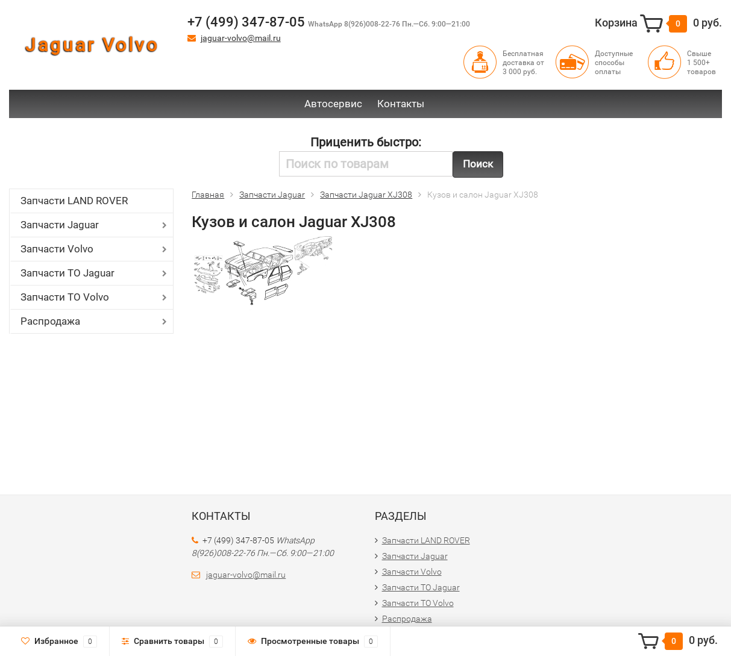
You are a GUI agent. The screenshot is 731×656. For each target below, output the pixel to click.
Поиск (478, 164)
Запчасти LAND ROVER (74, 201)
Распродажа (50, 321)
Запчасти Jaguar (59, 225)
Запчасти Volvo (56, 249)
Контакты (400, 104)
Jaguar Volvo (92, 44)
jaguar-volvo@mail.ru (241, 38)
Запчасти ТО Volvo (64, 297)
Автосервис (333, 104)
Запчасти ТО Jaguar (67, 273)
